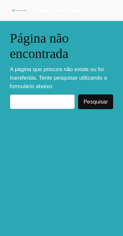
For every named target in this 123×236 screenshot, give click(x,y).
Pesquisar (95, 102)
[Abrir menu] (109, 10)
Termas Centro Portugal (58, 10)
